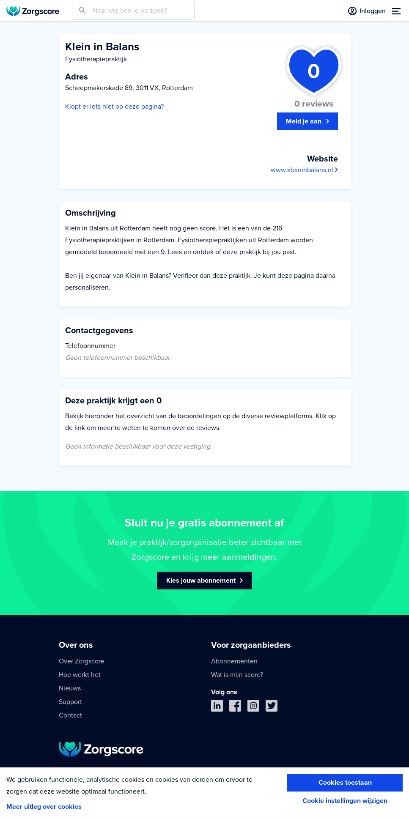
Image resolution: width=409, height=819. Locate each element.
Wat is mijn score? (237, 675)
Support (70, 702)
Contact (70, 715)
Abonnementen (234, 661)
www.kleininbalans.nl (304, 170)
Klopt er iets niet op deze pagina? (114, 106)
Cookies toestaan (345, 782)
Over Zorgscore (81, 661)
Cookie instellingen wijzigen (344, 801)
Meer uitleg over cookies (44, 807)
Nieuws (70, 688)
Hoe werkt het (80, 675)
